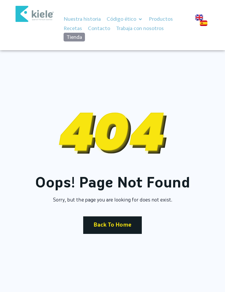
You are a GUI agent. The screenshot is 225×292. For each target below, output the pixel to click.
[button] (125, 19)
